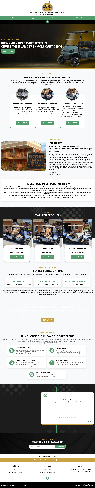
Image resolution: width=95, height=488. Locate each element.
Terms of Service (50, 460)
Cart (52, 18)
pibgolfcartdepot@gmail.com (47, 472)
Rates (59, 460)
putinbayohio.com (54, 174)
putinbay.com (53, 172)
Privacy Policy (38, 460)
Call (33, 18)
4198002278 (47, 470)
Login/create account (47, 456)
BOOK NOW (17, 257)
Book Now (8, 51)
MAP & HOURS (78, 17)
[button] (59, 417)
